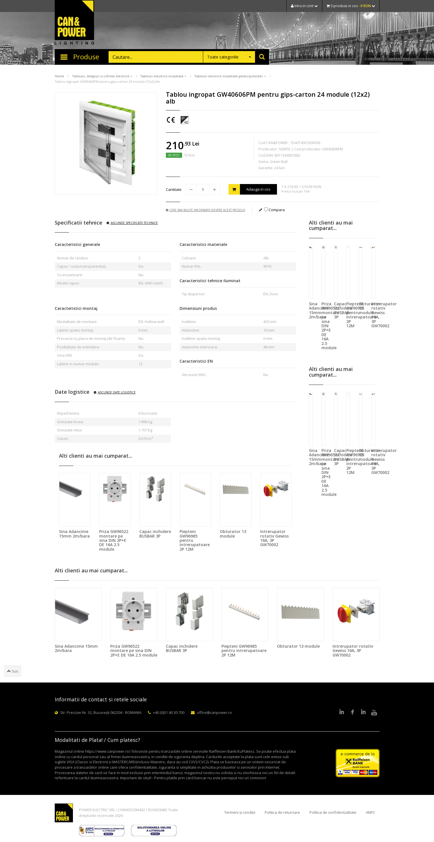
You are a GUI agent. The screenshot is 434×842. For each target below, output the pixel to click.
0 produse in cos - (351, 5)
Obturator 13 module (233, 533)
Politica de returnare (282, 812)
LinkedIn (341, 712)
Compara (274, 209)
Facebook (352, 712)
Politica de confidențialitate (332, 812)
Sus (12, 671)
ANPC (370, 812)
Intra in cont (304, 5)
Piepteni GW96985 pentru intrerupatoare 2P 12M (243, 650)
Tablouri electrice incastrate (163, 76)
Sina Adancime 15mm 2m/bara (74, 533)
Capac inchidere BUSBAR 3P (155, 533)
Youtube (374, 712)
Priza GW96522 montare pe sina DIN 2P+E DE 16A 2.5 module (113, 540)
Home (59, 76)
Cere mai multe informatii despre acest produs (205, 210)
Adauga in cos (250, 189)
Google (363, 712)
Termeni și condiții (239, 812)
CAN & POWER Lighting (74, 23)
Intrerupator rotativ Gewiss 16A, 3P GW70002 (274, 538)
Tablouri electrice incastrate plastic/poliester (230, 76)
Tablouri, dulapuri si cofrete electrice (102, 76)
